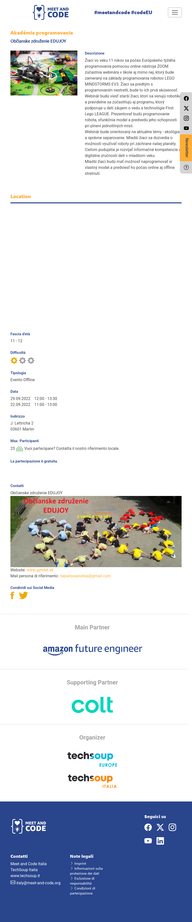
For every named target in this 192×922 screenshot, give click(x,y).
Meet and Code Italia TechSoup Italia (36, 863)
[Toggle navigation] (175, 12)
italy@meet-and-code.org (38, 883)
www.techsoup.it (25, 875)
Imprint (78, 863)
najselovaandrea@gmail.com (85, 576)
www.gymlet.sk (40, 570)
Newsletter (187, 147)
